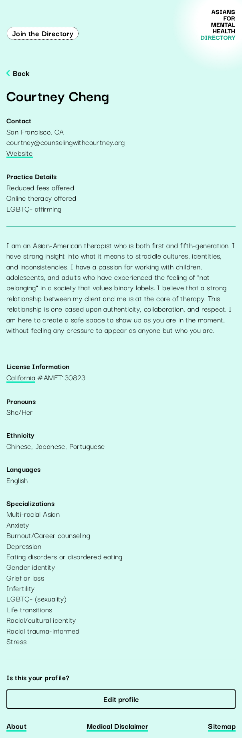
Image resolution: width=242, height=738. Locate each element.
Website (19, 153)
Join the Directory (42, 33)
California (20, 378)
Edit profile (121, 698)
